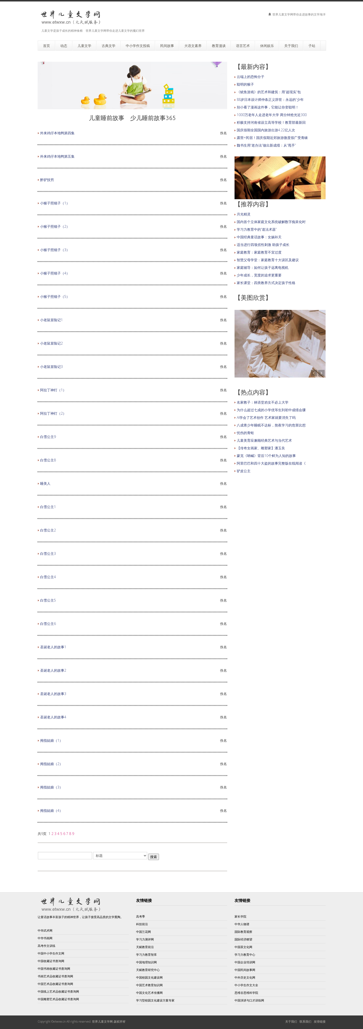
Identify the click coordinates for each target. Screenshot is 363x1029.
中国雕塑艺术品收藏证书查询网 (58, 999)
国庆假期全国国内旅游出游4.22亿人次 (266, 130)
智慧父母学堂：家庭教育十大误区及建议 (268, 259)
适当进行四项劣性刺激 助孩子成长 (263, 244)
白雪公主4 (48, 577)
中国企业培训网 (245, 962)
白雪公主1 (48, 506)
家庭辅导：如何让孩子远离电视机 (262, 267)
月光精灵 (244, 214)
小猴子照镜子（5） (55, 296)
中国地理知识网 (146, 962)
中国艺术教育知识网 (149, 985)
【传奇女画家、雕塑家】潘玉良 (261, 448)
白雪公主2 (48, 530)
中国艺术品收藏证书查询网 (55, 984)
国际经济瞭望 (243, 939)
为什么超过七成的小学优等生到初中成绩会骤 (271, 410)
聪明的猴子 (245, 84)
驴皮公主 (244, 471)
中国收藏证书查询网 (51, 961)
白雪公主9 (48, 436)
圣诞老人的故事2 (53, 670)
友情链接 (242, 900)
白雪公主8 (48, 460)
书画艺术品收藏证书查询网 (55, 976)
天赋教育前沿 (145, 947)
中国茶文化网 (243, 947)
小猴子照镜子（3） (55, 249)
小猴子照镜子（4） (55, 273)
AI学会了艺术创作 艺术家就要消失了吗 (266, 417)
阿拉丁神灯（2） (53, 413)
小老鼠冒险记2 (51, 343)
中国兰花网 (143, 932)
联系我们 (305, 1021)
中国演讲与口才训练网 (249, 1000)
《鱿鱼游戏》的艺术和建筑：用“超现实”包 (269, 92)
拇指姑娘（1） (51, 740)
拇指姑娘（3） (51, 787)
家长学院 (240, 916)
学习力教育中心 (245, 955)
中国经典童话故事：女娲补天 (259, 237)
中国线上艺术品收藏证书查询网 (58, 991)
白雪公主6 (48, 623)
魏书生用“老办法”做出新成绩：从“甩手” (266, 145)
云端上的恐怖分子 (250, 76)
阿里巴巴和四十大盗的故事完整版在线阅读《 (271, 463)
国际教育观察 (243, 932)
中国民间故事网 (245, 970)
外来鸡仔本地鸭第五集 (57, 156)
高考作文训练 (46, 946)
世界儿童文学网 (102, 1021)
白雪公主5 (48, 600)
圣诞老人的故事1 (53, 647)
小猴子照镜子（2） (55, 226)
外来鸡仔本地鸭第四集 (57, 133)
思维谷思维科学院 (246, 993)
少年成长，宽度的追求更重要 (259, 275)
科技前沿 (142, 924)
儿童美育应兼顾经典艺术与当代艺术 (264, 440)
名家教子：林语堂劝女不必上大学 (262, 402)
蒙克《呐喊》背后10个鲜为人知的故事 (266, 455)
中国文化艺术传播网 (149, 993)
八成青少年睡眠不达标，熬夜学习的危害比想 (271, 425)
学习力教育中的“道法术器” (257, 229)
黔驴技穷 (47, 179)
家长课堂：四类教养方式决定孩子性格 (266, 282)
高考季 (140, 916)
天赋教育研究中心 (148, 970)
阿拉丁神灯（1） (53, 390)
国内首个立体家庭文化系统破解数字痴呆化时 (271, 221)
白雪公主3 (48, 553)
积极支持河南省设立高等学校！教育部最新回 (271, 122)
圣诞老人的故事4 (53, 717)
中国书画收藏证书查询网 (54, 969)
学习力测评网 (145, 939)
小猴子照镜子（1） (55, 203)
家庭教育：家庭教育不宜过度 (259, 252)
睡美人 (45, 483)
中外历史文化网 (245, 977)
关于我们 (291, 1021)
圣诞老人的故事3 (53, 693)
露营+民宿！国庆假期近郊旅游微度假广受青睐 (272, 137)
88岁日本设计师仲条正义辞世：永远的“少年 (270, 99)
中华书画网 (45, 938)
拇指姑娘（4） (51, 810)
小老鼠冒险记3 (51, 366)
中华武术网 (45, 930)
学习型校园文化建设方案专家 (155, 1000)
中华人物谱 (242, 924)
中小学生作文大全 (246, 985)
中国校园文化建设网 (149, 977)
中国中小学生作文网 (51, 953)
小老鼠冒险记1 (51, 320)
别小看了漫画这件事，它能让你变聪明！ (268, 107)
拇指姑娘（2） (51, 763)
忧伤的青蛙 (245, 432)
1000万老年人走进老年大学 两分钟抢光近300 (272, 114)
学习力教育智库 (146, 955)
